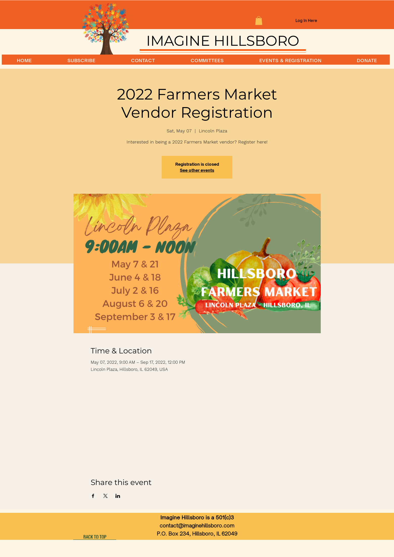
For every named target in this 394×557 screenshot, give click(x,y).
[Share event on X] (105, 496)
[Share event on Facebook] (93, 496)
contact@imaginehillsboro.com (197, 525)
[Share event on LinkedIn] (117, 496)
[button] (258, 20)
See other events (197, 170)
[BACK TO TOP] (94, 536)
